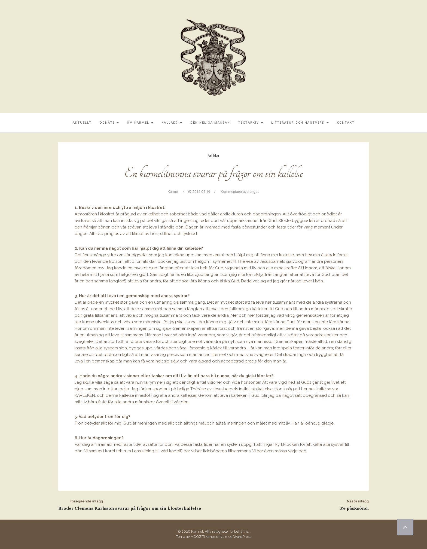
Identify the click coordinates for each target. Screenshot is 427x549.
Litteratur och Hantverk (300, 122)
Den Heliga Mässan (210, 122)
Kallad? (171, 122)
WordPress (242, 537)
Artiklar (213, 156)
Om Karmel (140, 122)
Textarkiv (250, 122)
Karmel (173, 192)
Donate (109, 122)
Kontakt (346, 122)
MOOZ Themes (203, 537)
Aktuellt (82, 122)
